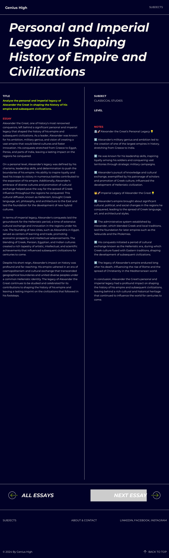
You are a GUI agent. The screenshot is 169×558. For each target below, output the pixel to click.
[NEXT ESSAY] (118, 495)
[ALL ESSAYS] (50, 495)
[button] (156, 7)
